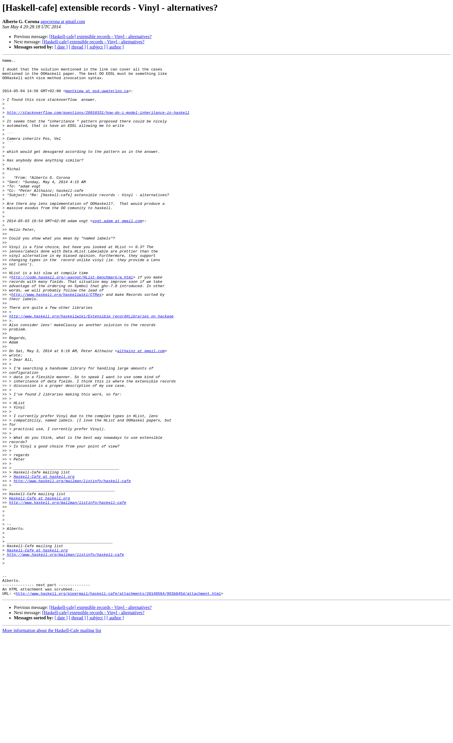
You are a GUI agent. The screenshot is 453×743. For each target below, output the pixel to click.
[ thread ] (77, 46)
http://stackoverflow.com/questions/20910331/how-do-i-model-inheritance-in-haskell (98, 123)
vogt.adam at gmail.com (117, 253)
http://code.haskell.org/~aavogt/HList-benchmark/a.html (72, 321)
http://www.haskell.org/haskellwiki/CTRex (56, 342)
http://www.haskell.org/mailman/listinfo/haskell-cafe (72, 565)
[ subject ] (96, 46)
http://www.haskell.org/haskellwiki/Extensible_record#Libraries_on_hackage (91, 368)
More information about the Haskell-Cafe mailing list (51, 737)
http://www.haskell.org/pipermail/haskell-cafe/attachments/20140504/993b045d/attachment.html (118, 700)
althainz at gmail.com (141, 409)
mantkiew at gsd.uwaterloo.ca (96, 97)
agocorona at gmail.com (62, 21)
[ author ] (115, 46)
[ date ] (61, 46)
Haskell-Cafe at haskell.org (44, 560)
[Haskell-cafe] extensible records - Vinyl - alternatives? (100, 36)
